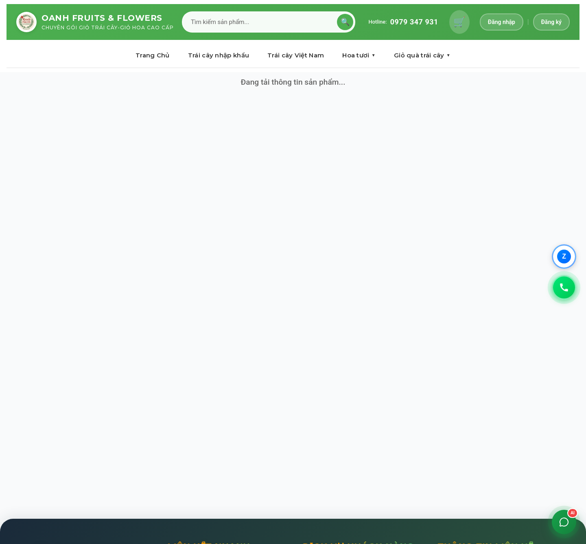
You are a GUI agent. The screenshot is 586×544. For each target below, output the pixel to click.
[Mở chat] (564, 522)
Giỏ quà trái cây (422, 55)
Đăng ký (551, 22)
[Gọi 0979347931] (564, 287)
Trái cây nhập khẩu (218, 55)
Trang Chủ (153, 55)
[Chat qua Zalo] (564, 256)
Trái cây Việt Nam (295, 55)
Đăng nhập (501, 22)
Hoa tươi (359, 55)
